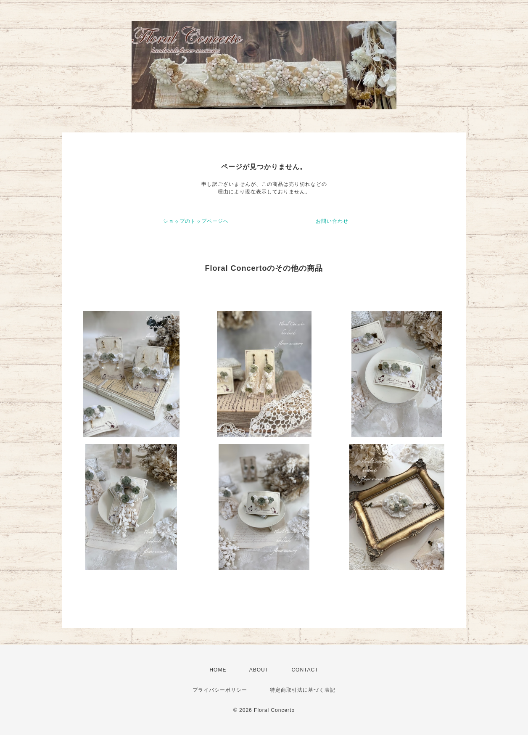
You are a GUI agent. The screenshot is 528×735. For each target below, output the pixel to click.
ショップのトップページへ (196, 221)
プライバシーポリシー (220, 690)
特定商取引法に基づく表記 (302, 690)
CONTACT (304, 670)
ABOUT (259, 670)
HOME (217, 670)
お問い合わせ (332, 221)
